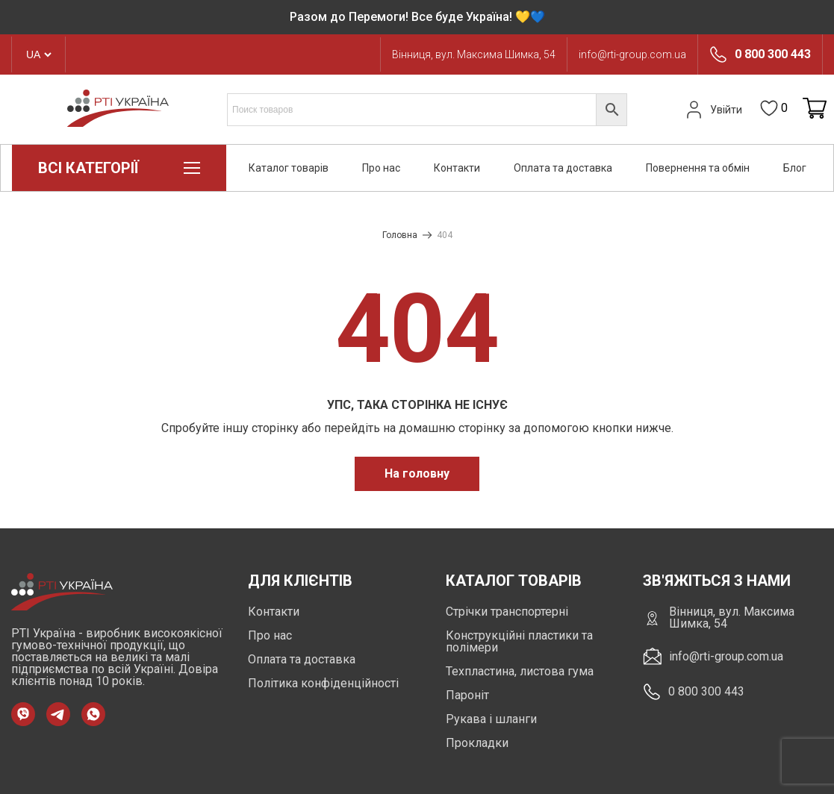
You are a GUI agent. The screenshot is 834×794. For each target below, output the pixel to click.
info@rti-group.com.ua (632, 54)
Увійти (712, 110)
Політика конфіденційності (323, 683)
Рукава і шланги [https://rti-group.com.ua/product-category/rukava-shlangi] (491, 719)
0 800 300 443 (773, 54)
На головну (417, 473)
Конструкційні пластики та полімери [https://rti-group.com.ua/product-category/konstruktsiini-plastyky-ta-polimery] (519, 641)
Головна (399, 235)
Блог (794, 168)
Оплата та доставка (563, 168)
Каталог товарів (289, 168)
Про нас (381, 168)
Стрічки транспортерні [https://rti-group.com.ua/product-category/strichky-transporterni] (507, 611)
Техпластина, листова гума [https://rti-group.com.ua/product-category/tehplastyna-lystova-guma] (520, 671)
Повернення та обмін (698, 168)
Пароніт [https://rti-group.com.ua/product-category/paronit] (467, 695)
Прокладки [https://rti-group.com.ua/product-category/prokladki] (477, 743)
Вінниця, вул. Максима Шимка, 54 (474, 54)
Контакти (457, 168)
